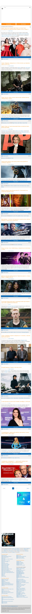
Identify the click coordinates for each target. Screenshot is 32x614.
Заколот (15, 180)
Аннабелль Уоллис (16, 185)
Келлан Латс (8, 239)
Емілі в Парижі (7, 370)
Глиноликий (6, 209)
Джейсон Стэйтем (10, 185)
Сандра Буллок (18, 293)
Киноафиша (8, 24)
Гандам (3, 332)
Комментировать (4, 120)
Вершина (3, 158)
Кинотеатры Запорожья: (20, 560)
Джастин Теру (17, 457)
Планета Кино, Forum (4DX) (6, 591)
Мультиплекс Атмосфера (5, 564)
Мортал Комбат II (26, 548)
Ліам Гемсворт (28, 67)
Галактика (19, 575)
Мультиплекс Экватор (20, 585)
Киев (3, 581)
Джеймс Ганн (12, 215)
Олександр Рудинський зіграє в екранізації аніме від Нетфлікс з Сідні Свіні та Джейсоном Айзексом (15, 302)
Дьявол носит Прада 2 (15, 548)
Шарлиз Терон (11, 158)
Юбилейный (19, 591)
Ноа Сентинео (18, 332)
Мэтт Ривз (16, 215)
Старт (3, 574)
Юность (20, 573)
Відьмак (19, 67)
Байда (18, 561)
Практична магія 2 (18, 294)
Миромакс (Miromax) (5, 563)
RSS (6, 606)
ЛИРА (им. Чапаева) (5, 561)
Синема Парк (4, 602)
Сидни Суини (8, 332)
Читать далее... (16, 57)
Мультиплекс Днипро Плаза (21, 595)
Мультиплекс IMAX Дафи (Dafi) (21, 556)
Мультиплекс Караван (5, 565)
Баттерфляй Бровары (20, 568)
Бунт (3, 185)
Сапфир (18, 586)
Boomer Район (4, 555)
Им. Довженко (19, 562)
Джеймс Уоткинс (20, 215)
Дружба (18, 587)
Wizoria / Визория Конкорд (20, 584)
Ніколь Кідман (12, 293)
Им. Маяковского (20, 563)
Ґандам (8, 307)
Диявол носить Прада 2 (6, 36)
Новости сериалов (11, 338)
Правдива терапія (24, 340)
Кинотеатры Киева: (5, 554)
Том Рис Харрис (26, 215)
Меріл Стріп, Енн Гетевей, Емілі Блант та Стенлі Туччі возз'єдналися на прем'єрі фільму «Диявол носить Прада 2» (15, 29)
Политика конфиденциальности (12, 606)
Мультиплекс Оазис (20, 593)
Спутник (3, 573)
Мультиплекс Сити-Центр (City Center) (22, 582)
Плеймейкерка (4, 451)
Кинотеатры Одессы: (5, 595)
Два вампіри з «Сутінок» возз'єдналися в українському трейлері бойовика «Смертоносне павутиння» (15, 220)
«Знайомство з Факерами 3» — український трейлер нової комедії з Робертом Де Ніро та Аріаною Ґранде (14, 462)
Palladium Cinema (5, 579)
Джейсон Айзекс (13, 332)
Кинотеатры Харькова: (5, 578)
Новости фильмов (11, 100)
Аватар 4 (13, 552)
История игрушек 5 (17, 549)
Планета (19, 594)
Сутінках (3, 236)
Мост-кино (18, 555)
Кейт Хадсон (12, 457)
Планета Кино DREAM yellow (6, 570)
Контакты (3, 606)
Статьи (9, 403)
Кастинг (9, 304)
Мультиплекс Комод (5, 566)
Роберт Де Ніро (8, 478)
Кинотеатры (23, 24)
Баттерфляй (18, 569)
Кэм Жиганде (20, 244)
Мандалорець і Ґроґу (5, 116)
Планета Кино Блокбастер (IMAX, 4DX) (7, 571)
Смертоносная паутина (6, 244)
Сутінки (17, 265)
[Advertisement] (16, 16)
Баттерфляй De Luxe (5, 557)
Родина (19, 574)
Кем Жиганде (14, 239)
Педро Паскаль (11, 117)
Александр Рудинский (25, 332)
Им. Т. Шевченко (20, 592)
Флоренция (4, 576)
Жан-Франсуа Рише (23, 185)
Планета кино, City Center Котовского (7, 601)
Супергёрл (25, 549)
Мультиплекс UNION (20, 576)
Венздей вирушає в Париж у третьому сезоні (11, 367)
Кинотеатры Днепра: (19, 554)
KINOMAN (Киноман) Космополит (6, 556)
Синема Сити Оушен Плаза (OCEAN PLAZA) (8, 572)
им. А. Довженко (5, 580)
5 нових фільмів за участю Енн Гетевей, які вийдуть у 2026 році (15, 401)
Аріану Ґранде (16, 478)
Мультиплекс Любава (20, 596)
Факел (3, 575)
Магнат (3, 562)
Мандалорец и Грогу (7, 549)
